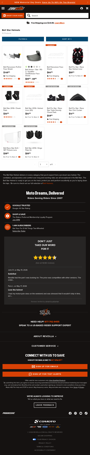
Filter (23, 39)
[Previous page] (35, 164)
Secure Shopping (45, 430)
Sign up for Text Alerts (47, 368)
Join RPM (16, 220)
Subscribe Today (19, 231)
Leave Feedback (45, 399)
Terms (75, 381)
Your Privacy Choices (46, 433)
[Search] (57, 15)
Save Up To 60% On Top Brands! (58, 2)
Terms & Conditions (45, 441)
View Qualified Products (57, 374)
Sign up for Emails (47, 360)
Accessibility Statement (45, 444)
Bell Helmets (48, 183)
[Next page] (55, 164)
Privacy (81, 381)
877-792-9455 (52, 315)
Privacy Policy (45, 437)
